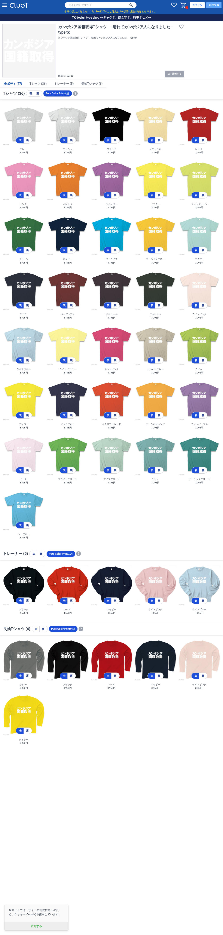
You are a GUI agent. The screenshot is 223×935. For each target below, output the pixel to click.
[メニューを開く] (4, 5)
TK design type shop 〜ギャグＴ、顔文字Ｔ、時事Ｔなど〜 (111, 17)
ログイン (197, 5)
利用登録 (214, 5)
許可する (36, 926)
